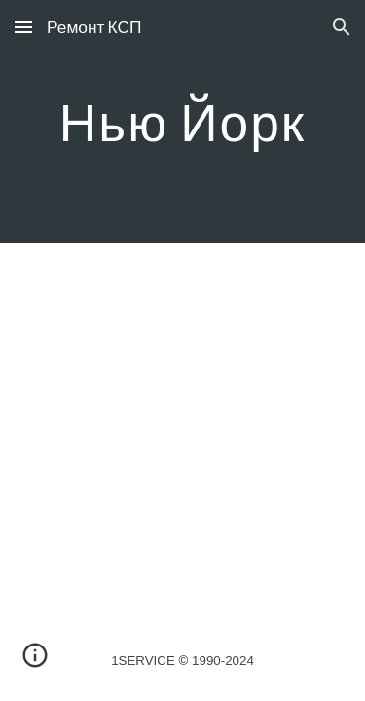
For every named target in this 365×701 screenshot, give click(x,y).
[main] (182, 121)
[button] (23, 27)
